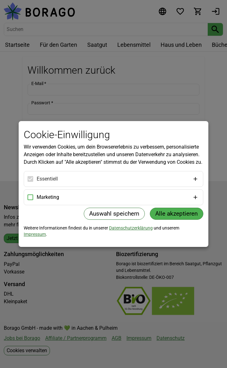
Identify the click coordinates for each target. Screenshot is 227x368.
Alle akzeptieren (176, 213)
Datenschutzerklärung (131, 227)
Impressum (35, 234)
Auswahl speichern (114, 213)
